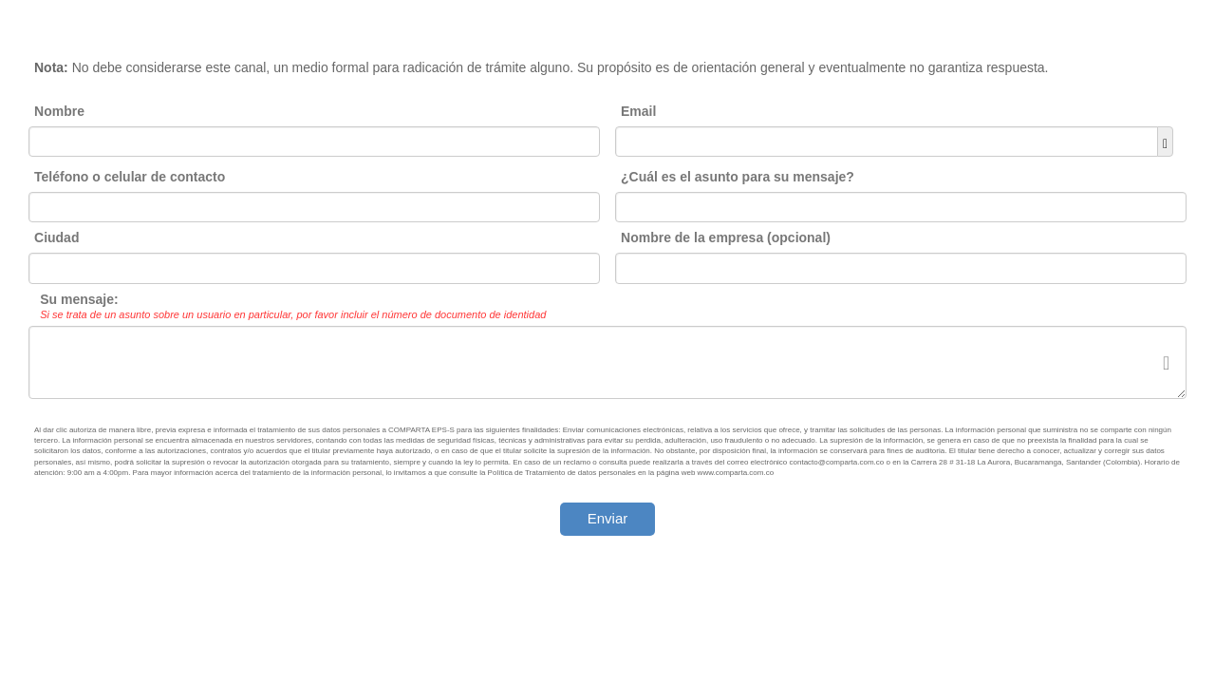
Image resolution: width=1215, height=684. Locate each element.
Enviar (608, 518)
